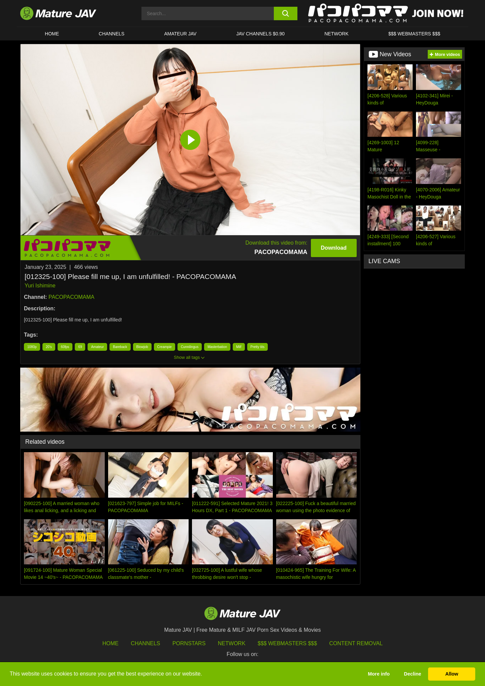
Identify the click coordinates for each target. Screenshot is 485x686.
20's (49, 347)
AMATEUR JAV (180, 33)
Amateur (97, 347)
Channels (145, 643)
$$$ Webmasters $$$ (287, 643)
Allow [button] (451, 674)
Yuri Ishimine (40, 285)
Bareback (120, 347)
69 (80, 347)
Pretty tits (258, 347)
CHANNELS (111, 33)
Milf (238, 347)
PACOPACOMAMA (71, 297)
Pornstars (188, 643)
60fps (65, 347)
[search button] (285, 13)
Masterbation (217, 347)
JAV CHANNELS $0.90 (260, 33)
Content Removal (356, 643)
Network (336, 33)
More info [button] (379, 674)
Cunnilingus (189, 347)
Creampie (164, 347)
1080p (32, 347)
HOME (52, 33)
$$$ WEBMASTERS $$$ (414, 33)
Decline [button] (412, 674)
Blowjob (142, 347)
